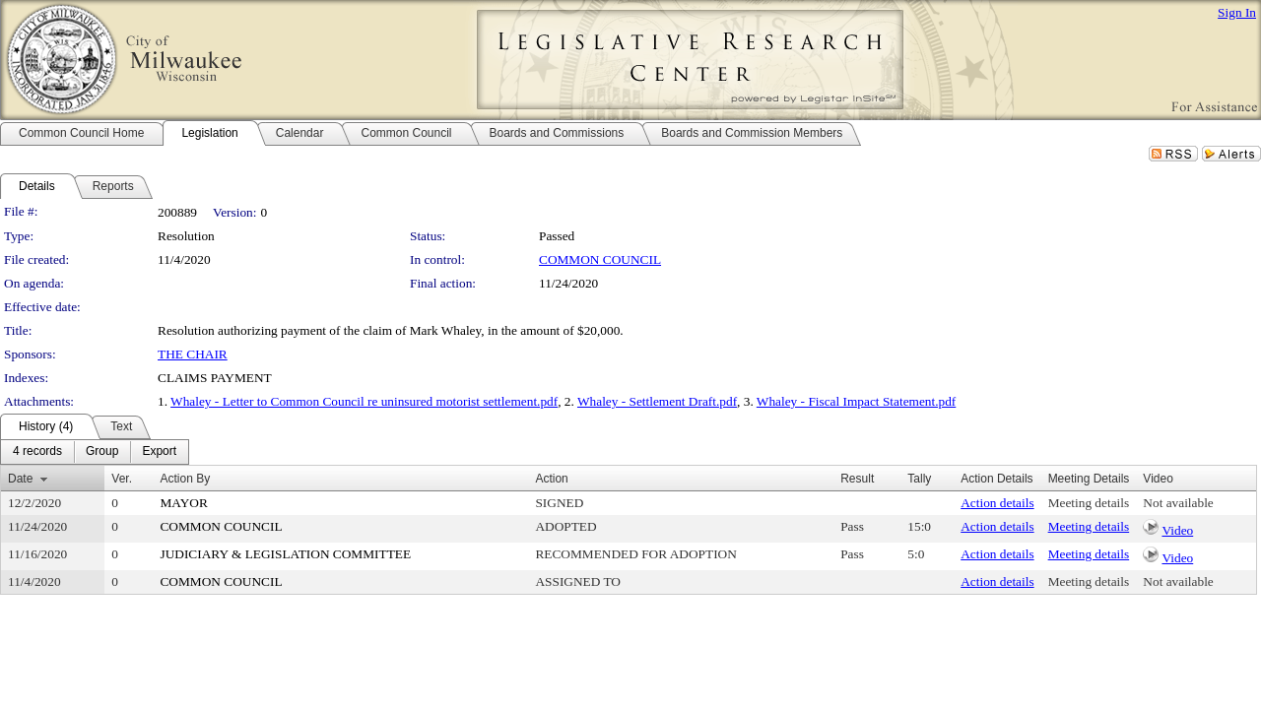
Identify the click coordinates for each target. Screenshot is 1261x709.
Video (1177, 530)
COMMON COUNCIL (600, 259)
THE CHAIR (193, 354)
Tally (919, 478)
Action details (997, 502)
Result (857, 478)
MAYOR (183, 502)
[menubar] (94, 452)
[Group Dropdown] (102, 452)
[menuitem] (37, 452)
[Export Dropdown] (159, 452)
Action (551, 478)
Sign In (1237, 12)
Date (20, 478)
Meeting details (1089, 502)
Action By (185, 478)
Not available (1178, 502)
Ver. (121, 478)
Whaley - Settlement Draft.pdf (657, 401)
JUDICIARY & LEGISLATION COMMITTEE (285, 554)
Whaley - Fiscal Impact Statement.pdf (856, 401)
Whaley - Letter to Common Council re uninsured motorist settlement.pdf (364, 401)
